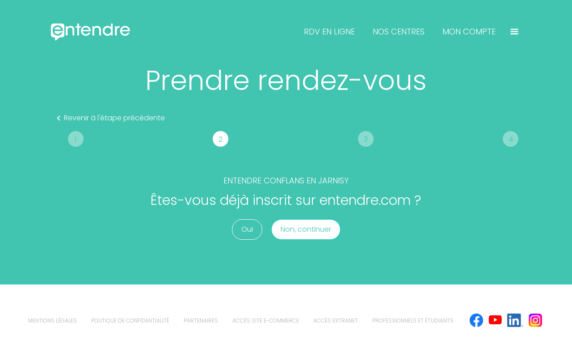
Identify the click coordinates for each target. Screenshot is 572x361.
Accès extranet (335, 320)
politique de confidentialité (130, 320)
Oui (247, 229)
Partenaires (201, 320)
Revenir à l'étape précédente (109, 118)
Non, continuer (306, 229)
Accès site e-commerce (265, 320)
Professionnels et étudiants (413, 320)
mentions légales (52, 320)
